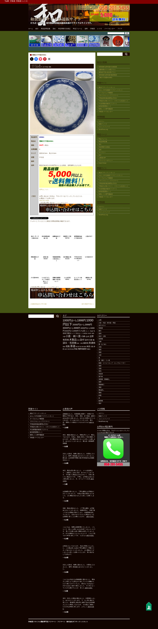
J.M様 (66, 427)
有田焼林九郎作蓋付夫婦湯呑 (108, 67)
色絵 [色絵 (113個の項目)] (64, 346)
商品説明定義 (45, 28)
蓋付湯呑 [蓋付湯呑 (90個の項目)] (83, 346)
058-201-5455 (44, 200)
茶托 (100, 371)
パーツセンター (109, 28)
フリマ (120, 28)
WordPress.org (103, 129)
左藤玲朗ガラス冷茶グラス (107, 69)
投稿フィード (103, 124)
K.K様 (66, 520)
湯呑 (100, 349)
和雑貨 (101, 328)
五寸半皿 (45, 67)
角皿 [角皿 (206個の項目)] (88, 346)
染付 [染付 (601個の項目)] (82, 339)
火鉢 (100, 355)
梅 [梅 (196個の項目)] (93, 340)
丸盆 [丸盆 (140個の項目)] (91, 331)
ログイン (101, 121)
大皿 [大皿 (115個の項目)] (64, 336)
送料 (86, 28)
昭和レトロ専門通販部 (106, 109)
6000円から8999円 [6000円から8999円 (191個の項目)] (72, 331)
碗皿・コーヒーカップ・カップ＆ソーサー (112, 363)
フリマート (61, 621)
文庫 (100, 341)
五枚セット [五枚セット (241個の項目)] (70, 333)
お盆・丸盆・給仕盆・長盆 (107, 323)
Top (6, 1)
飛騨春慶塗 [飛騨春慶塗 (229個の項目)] (82, 349)
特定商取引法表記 (64, 28)
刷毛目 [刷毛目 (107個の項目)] (85, 333)
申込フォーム (77, 28)
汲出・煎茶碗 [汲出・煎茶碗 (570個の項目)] (69, 343)
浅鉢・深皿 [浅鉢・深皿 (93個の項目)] (80, 343)
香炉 (100, 403)
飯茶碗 (101, 401)
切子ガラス (102, 325)
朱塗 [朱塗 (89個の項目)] (78, 340)
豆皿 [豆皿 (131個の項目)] (92, 346)
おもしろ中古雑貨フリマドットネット (111, 90)
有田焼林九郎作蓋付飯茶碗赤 (108, 75)
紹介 (36, 28)
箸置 (100, 366)
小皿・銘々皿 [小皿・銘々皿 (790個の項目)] (73, 336)
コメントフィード (104, 126)
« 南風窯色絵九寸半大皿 (38, 304)
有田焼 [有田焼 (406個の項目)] (66, 340)
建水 (100, 331)
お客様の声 (102, 158)
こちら (58, 203)
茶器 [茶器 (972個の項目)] (72, 346)
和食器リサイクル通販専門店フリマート (42, 621)
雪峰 (50, 67)
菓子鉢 (101, 376)
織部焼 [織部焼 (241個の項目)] (85, 343)
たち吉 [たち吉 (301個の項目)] (82, 331)
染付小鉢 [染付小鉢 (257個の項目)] (88, 340)
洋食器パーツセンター (106, 111)
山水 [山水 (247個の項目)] (87, 336)
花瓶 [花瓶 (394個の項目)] (68, 346)
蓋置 (100, 382)
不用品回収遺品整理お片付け (108, 98)
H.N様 (66, 463)
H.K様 (66, 612)
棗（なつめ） (103, 344)
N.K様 (66, 557)
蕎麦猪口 (101, 384)
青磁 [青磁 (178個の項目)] (75, 349)
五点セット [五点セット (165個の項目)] (79, 333)
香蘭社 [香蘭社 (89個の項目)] (89, 349)
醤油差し (101, 390)
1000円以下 (38, 67)
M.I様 (66, 446)
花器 (100, 368)
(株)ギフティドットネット (107, 87)
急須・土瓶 (102, 336)
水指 (100, 347)
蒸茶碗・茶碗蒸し (104, 379)
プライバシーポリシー (106, 160)
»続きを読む (90, 516)
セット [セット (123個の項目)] (87, 331)
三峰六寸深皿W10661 (105, 77)
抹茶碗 (101, 339)
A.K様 (66, 501)
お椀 (100, 320)
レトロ (25, 1)
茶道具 (101, 374)
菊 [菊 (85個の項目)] (76, 346)
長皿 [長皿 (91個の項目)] (68, 349)
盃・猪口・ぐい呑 (104, 360)
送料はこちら (43, 189)
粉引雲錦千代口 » (88, 304)
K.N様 (66, 538)
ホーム (30, 28)
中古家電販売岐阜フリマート (108, 103)
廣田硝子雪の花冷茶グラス (107, 72)
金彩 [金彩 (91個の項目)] (66, 349)
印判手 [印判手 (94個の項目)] (89, 333)
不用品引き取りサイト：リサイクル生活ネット (113, 101)
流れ (54, 28)
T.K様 (66, 591)
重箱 (100, 392)
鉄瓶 (100, 395)
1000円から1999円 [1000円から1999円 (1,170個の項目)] (74, 320)
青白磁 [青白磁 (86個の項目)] (72, 349)
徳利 (100, 333)
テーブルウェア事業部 (106, 93)
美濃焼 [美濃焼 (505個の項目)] (92, 343)
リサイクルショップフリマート (108, 95)
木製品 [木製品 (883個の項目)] (73, 339)
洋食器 (12, 1)
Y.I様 (65, 484)
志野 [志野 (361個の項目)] (92, 336)
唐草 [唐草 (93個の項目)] (93, 333)
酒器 (100, 387)
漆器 (100, 352)
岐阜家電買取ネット (105, 106)
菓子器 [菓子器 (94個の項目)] (79, 346)
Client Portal (102, 163)
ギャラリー (102, 152)
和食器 (18, 1)
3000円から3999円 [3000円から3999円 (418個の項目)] (71, 328)
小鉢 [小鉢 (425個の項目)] (83, 336)
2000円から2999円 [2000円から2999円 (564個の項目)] (82, 324)
